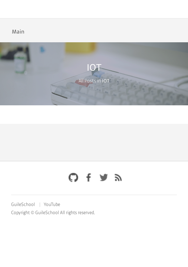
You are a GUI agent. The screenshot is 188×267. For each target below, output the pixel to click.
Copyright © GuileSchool (35, 213)
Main (18, 32)
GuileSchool (23, 204)
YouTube (52, 204)
